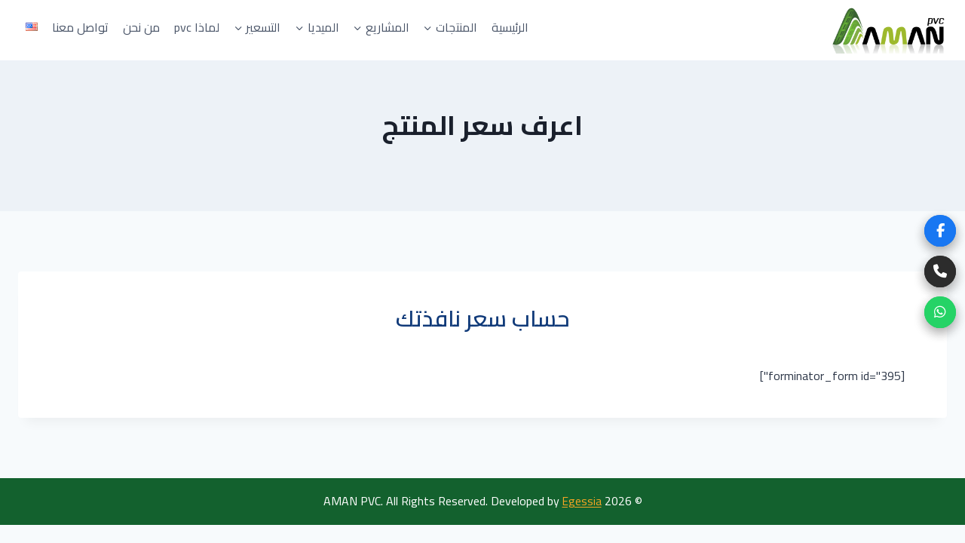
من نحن (141, 27)
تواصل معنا (80, 27)
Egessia (582, 500)
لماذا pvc (196, 27)
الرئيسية (510, 27)
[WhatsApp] (940, 312)
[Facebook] (940, 231)
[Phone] (940, 271)
